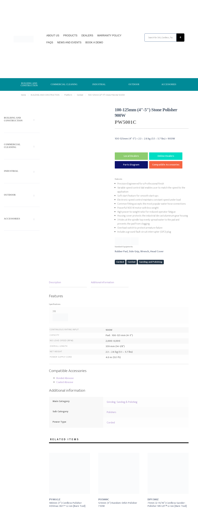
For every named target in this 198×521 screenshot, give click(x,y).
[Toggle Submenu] (22, 120)
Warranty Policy (109, 35)
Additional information (102, 282)
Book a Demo (94, 42)
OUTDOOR (134, 84)
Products (70, 35)
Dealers (87, 35)
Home (23, 95)
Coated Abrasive (64, 382)
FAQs (49, 42)
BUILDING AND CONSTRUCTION (29, 84)
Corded (80, 95)
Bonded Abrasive (65, 378)
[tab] (68, 283)
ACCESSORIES (168, 84)
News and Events (69, 42)
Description (55, 282)
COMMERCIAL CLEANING (64, 84)
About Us (52, 35)
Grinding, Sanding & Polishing (122, 402)
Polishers (111, 412)
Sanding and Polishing (150, 262)
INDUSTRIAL (99, 84)
